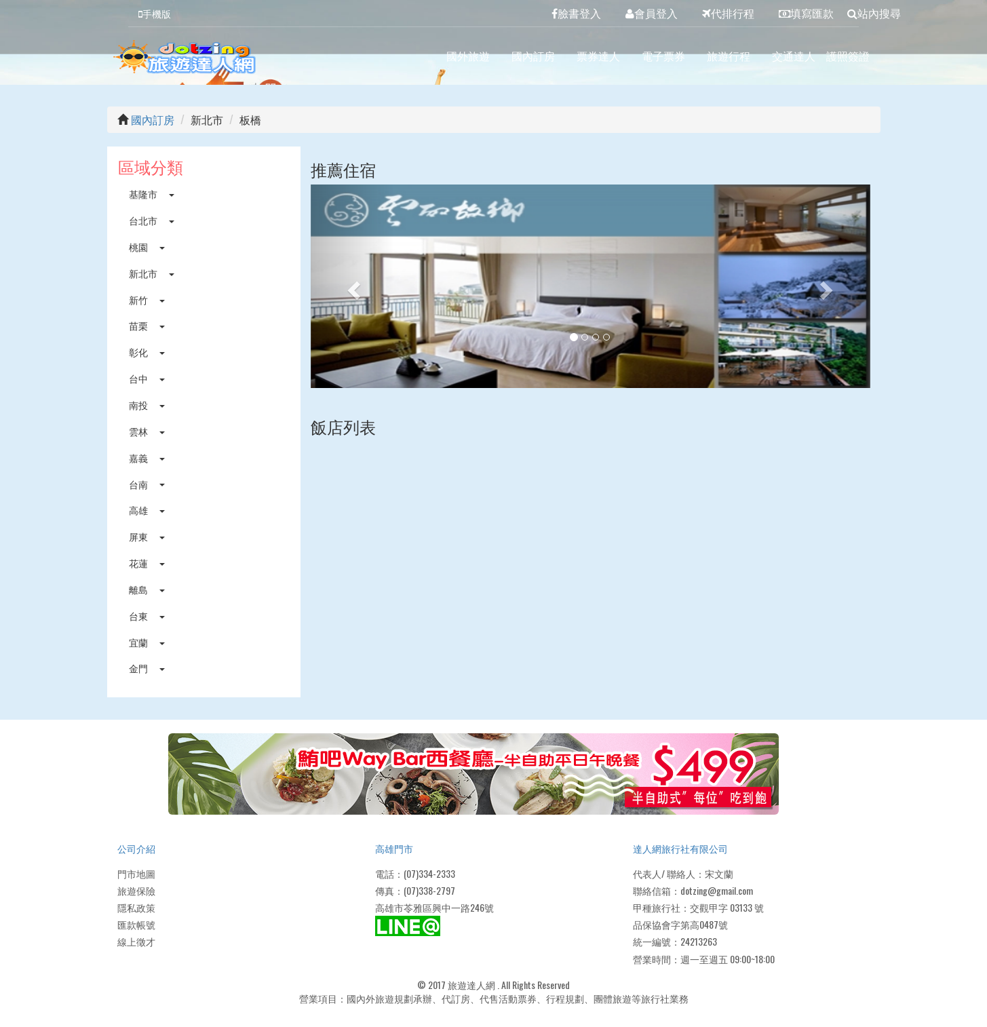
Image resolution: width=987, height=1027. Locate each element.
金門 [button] (147, 668)
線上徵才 (136, 941)
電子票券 (663, 55)
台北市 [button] (151, 220)
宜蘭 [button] (147, 642)
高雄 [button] (147, 510)
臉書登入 (576, 13)
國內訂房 (533, 55)
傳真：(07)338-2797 (415, 890)
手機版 (154, 13)
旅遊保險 (136, 890)
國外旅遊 (468, 55)
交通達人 (793, 55)
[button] (353, 286)
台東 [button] (147, 615)
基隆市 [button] (151, 194)
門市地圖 (136, 873)
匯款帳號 (136, 924)
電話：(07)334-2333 (415, 873)
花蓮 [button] (147, 563)
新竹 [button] (147, 299)
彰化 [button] (147, 352)
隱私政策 (136, 907)
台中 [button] (147, 378)
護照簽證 (848, 55)
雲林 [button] (147, 431)
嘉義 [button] (147, 457)
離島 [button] (147, 589)
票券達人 (598, 55)
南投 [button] (147, 405)
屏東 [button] (147, 536)
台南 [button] (147, 484)
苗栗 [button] (147, 325)
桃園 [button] (147, 246)
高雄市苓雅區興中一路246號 (434, 907)
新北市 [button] (151, 273)
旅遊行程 (728, 55)
